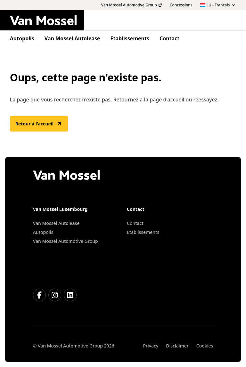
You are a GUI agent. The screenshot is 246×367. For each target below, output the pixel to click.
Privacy (150, 346)
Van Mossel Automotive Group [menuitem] (131, 5)
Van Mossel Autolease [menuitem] (72, 38)
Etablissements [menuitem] (130, 38)
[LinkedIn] (70, 295)
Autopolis (43, 232)
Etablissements (143, 232)
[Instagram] (54, 295)
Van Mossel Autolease (56, 223)
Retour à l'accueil (38, 124)
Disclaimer (177, 346)
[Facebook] (39, 295)
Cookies (204, 346)
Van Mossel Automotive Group (65, 241)
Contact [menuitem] (169, 38)
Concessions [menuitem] (181, 5)
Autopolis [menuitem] (22, 38)
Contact (135, 223)
